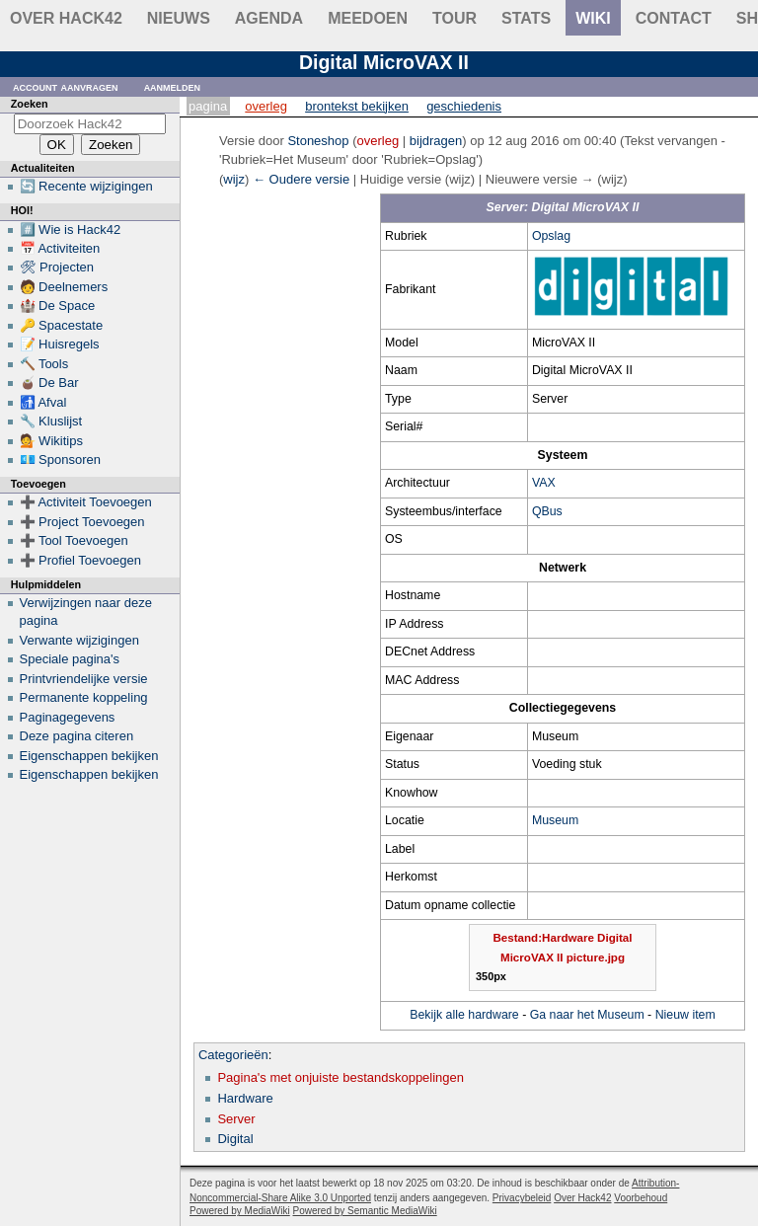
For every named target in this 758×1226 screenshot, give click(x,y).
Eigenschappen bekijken (89, 755)
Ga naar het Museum (587, 1015)
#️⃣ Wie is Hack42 (70, 229)
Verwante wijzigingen (79, 640)
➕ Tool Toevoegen (74, 540)
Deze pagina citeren (77, 735)
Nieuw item (685, 1015)
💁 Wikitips (51, 440)
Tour (454, 18)
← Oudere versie (301, 179)
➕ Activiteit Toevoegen (86, 502)
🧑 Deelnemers (64, 286)
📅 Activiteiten (60, 248)
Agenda (269, 18)
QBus (547, 511)
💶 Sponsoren (61, 459)
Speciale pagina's (70, 658)
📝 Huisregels (60, 344)
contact (674, 18)
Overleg (266, 106)
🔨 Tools (44, 363)
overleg (378, 140)
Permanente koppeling (84, 697)
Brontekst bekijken (357, 106)
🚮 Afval (43, 402)
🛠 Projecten (57, 267)
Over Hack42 (66, 18)
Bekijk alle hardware (464, 1015)
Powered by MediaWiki (240, 1210)
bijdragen (436, 140)
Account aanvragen (65, 86)
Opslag (551, 236)
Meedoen (368, 18)
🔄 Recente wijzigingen (86, 186)
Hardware (244, 1098)
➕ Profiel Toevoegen (80, 560)
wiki (593, 18)
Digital (235, 1138)
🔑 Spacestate (62, 325)
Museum (555, 820)
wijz (234, 179)
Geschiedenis (463, 106)
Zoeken (29, 104)
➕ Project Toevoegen (82, 521)
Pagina (208, 106)
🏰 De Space (58, 305)
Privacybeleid (522, 1197)
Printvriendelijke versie (84, 678)
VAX (544, 483)
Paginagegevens (67, 717)
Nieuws (178, 18)
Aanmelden (172, 86)
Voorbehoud (640, 1197)
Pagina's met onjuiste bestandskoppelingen (340, 1077)
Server (236, 1118)
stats (526, 18)
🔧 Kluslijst (51, 421)
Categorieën (233, 1054)
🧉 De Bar (49, 382)
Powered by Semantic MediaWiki (365, 1210)
